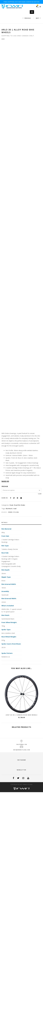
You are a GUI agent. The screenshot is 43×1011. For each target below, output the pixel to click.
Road (11, 724)
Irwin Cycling (13, 731)
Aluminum (9, 727)
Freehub (5, 705)
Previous (27, 18)
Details (4, 741)
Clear (39, 712)
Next (38, 18)
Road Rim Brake (19, 724)
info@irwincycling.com (21, 968)
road (14, 727)
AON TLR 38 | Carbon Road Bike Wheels (21, 934)
